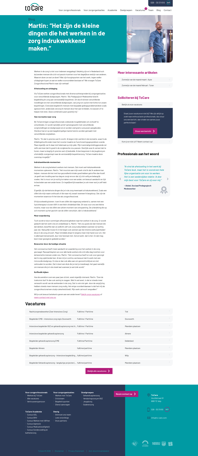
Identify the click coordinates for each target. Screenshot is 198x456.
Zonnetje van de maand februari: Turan (146, 85)
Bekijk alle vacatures (97, 371)
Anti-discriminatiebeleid (99, 451)
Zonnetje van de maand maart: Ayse (146, 79)
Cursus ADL (32, 414)
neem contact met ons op (45, 297)
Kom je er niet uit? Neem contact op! (146, 141)
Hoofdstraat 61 (157, 398)
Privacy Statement (76, 451)
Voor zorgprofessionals (70, 10)
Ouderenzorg (88, 404)
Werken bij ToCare (34, 395)
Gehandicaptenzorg (91, 395)
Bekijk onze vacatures (90, 294)
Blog (158, 10)
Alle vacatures (33, 398)
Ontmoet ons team (63, 414)
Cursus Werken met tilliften (38, 420)
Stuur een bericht (143, 131)
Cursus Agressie (34, 423)
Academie (112, 10)
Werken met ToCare (63, 395)
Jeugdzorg (87, 401)
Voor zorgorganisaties (94, 10)
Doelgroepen (126, 10)
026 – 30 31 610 (157, 409)
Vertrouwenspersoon (36, 401)
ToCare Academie (33, 411)
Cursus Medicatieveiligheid (38, 426)
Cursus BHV (32, 417)
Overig (56, 411)
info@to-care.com (159, 418)
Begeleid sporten (62, 401)
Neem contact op (124, 394)
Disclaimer (59, 451)
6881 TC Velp (156, 401)
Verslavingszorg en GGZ (93, 398)
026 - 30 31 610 (160, 3)
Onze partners (61, 420)
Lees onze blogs (62, 417)
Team (150, 10)
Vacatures (140, 10)
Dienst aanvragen (62, 404)
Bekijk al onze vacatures (146, 104)
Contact (167, 10)
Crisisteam (59, 398)
